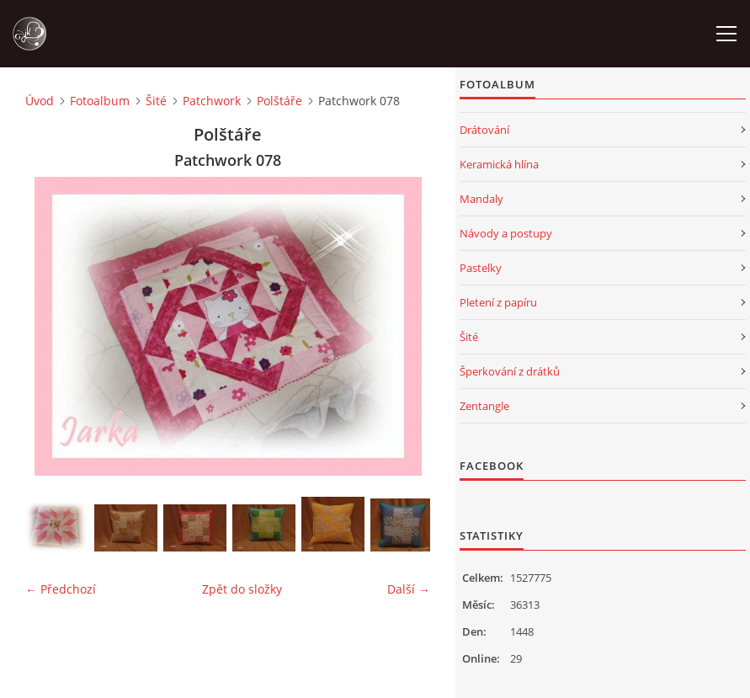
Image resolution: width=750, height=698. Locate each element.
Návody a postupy (506, 233)
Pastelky (481, 267)
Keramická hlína (499, 164)
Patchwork (212, 101)
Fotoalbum (100, 101)
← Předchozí (60, 589)
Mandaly (481, 198)
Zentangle (484, 405)
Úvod (39, 101)
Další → (408, 589)
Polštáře (279, 101)
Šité (156, 101)
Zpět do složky (242, 589)
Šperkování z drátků (510, 371)
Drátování (484, 129)
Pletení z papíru (498, 302)
